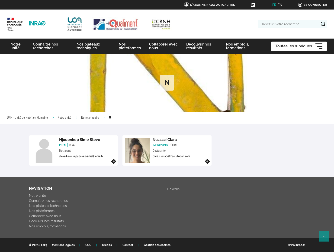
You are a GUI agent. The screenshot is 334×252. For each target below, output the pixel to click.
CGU (88, 245)
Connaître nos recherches (48, 201)
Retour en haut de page (326, 238)
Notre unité (64, 117)
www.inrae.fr (296, 245)
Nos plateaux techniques (48, 206)
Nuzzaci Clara (165, 139)
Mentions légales (63, 245)
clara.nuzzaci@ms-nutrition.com (171, 156)
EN (280, 5)
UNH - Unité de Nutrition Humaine (27, 117)
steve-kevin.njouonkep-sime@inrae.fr (81, 156)
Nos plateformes (42, 211)
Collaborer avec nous (45, 216)
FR (274, 5)
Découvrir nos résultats (46, 221)
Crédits (107, 245)
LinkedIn (173, 189)
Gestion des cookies (157, 245)
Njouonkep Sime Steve (79, 139)
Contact (127, 245)
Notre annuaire (90, 117)
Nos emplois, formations (47, 226)
